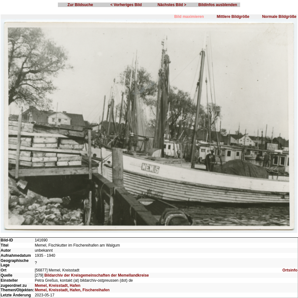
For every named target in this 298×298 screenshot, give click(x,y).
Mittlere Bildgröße (233, 16)
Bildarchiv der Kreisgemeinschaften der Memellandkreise (96, 275)
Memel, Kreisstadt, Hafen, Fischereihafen (72, 290)
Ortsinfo (289, 270)
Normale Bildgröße (279, 16)
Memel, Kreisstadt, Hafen (58, 285)
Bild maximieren (189, 16)
